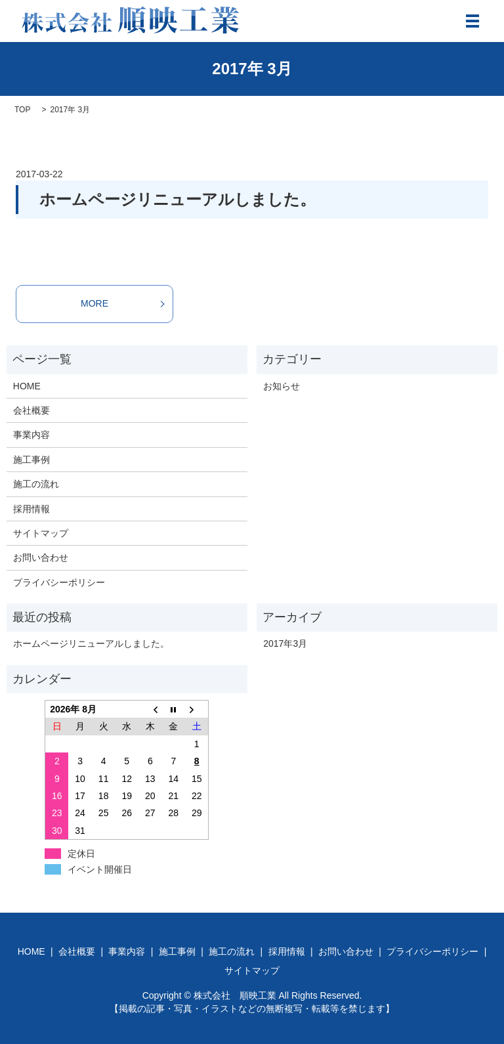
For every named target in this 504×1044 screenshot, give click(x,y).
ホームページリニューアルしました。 (177, 199)
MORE (94, 303)
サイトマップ (40, 533)
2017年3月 (285, 643)
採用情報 (31, 509)
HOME (27, 386)
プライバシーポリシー (59, 582)
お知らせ (281, 386)
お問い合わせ (40, 557)
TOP (22, 109)
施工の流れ (36, 484)
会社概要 (31, 410)
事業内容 (31, 434)
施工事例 (31, 459)
